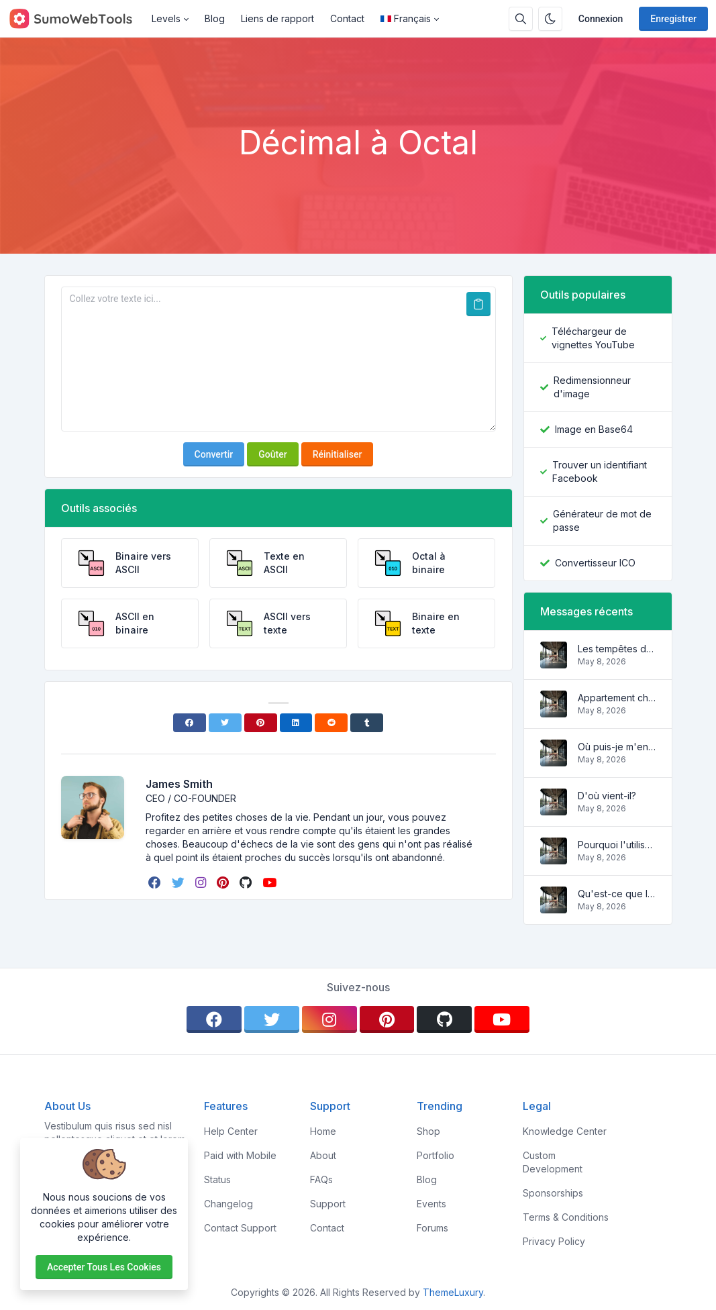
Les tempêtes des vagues (617, 648)
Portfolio (435, 1155)
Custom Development (552, 1162)
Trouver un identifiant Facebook (599, 471)
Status (217, 1179)
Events (431, 1203)
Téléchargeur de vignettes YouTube (593, 337)
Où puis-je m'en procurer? (617, 746)
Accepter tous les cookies (104, 1267)
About (323, 1155)
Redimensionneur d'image (592, 386)
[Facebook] (189, 722)
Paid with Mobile (240, 1155)
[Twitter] (225, 722)
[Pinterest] (260, 722)
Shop (428, 1131)
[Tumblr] (366, 722)
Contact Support (240, 1227)
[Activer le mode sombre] (550, 19)
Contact (347, 18)
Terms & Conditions (566, 1217)
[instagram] (202, 882)
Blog (215, 18)
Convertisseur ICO (595, 562)
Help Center (231, 1131)
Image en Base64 (594, 429)
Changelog (228, 1203)
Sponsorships (553, 1193)
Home (323, 1131)
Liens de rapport (277, 18)
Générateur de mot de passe (602, 520)
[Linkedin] (296, 722)
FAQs (321, 1179)
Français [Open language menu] (405, 18)
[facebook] (156, 882)
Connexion (600, 18)
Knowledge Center (565, 1131)
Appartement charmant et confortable (617, 697)
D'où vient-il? (607, 795)
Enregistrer (673, 18)
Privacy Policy (554, 1241)
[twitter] (179, 882)
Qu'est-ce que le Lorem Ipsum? (617, 893)
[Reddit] (331, 722)
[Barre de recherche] (521, 19)
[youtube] (271, 882)
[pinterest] (224, 882)
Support (328, 1203)
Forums (432, 1227)
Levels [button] (166, 18)
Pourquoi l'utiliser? (617, 844)
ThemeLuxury (453, 1292)
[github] (247, 882)
